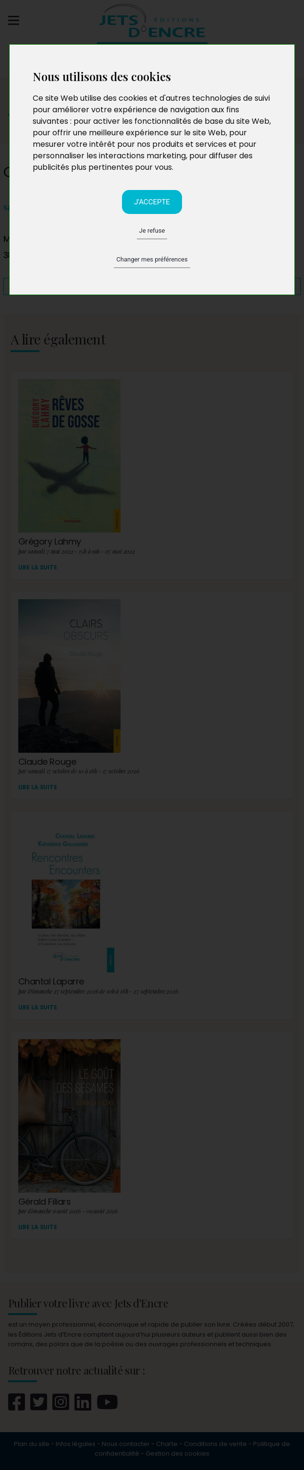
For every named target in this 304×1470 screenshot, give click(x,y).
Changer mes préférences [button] (151, 259)
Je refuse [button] (152, 230)
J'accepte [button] (152, 202)
